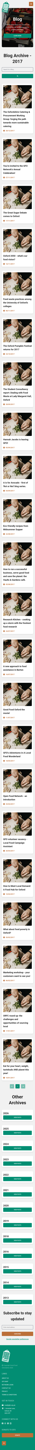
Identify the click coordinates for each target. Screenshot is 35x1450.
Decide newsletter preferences (17, 1339)
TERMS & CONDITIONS (9, 1395)
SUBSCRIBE (17, 1334)
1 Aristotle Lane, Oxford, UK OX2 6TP (8, 1410)
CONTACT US (6, 1388)
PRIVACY (5, 1391)
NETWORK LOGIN (7, 1385)
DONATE (17, 1435)
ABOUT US (5, 1378)
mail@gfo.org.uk (8, 1405)
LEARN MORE (17, 35)
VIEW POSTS (17, 1117)
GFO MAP (5, 1381)
